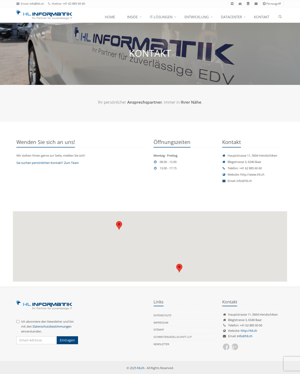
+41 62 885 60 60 (74, 4)
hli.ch (140, 368)
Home (110, 17)
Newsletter (161, 344)
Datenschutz (162, 315)
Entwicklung (196, 17)
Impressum (161, 322)
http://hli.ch (249, 331)
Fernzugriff (272, 4)
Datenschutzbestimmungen (52, 326)
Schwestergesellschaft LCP (173, 337)
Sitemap (159, 329)
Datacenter (231, 17)
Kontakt (261, 17)
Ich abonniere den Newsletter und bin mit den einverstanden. (45, 326)
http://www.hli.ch (252, 174)
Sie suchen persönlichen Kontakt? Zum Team (47, 163)
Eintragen (67, 340)
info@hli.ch (37, 4)
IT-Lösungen (161, 17)
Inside (132, 17)
